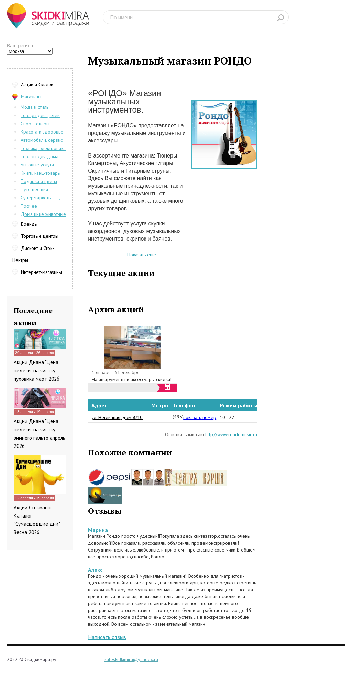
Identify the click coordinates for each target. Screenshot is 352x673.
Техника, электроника (43, 148)
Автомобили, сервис (42, 140)
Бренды (29, 224)
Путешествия (34, 189)
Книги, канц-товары (41, 173)
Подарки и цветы (39, 181)
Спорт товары (35, 123)
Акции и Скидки (37, 85)
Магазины (31, 97)
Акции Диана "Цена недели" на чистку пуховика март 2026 (36, 370)
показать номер (199, 417)
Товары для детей (40, 115)
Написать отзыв (107, 637)
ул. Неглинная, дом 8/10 (117, 417)
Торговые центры (39, 236)
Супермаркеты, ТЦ (40, 198)
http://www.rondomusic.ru (231, 434)
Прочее (29, 206)
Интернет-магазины (41, 272)
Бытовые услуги (37, 165)
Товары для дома (39, 156)
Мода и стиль (34, 107)
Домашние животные (43, 214)
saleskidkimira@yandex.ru (131, 659)
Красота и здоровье (42, 132)
